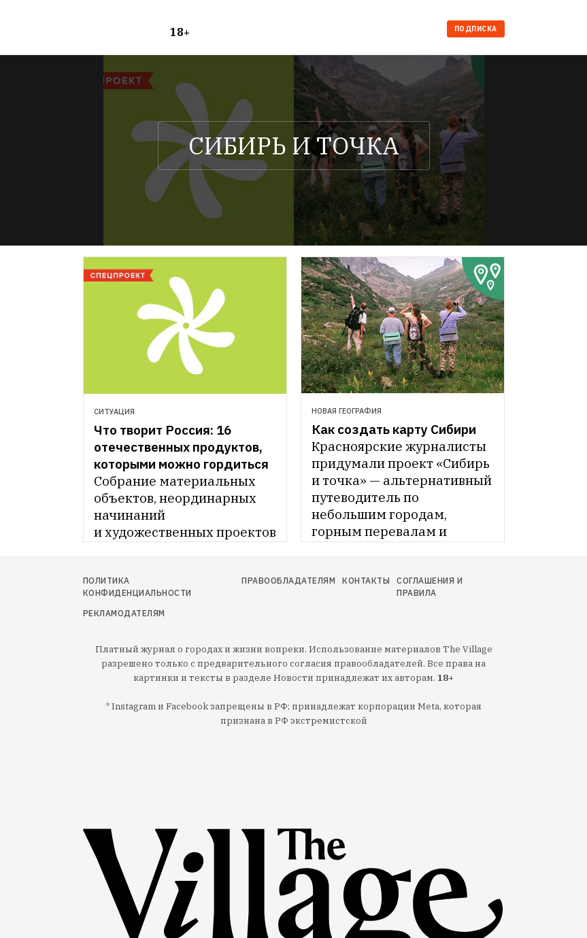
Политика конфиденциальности (137, 586)
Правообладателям (288, 580)
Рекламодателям (124, 613)
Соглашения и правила (430, 586)
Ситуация (114, 411)
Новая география (347, 411)
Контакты (366, 580)
